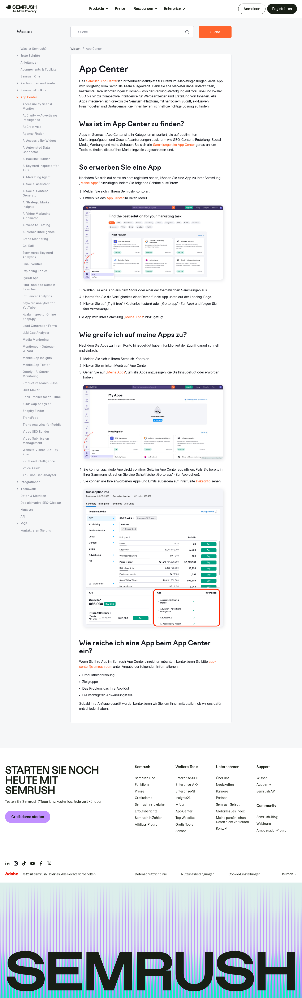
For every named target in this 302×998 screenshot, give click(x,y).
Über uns (222, 778)
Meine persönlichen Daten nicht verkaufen (233, 820)
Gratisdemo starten (27, 817)
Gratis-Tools (184, 824)
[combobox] (128, 32)
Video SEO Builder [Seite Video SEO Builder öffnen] (36, 431)
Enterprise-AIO (187, 784)
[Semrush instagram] (16, 863)
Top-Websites (185, 818)
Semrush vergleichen (151, 804)
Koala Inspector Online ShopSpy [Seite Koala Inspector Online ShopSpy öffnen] (39, 317)
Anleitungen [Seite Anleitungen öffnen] (29, 62)
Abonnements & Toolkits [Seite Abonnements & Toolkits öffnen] (38, 69)
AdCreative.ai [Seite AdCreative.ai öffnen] (32, 126)
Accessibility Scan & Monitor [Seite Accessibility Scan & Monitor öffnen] (37, 106)
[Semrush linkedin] (7, 863)
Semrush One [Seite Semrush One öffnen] (30, 76)
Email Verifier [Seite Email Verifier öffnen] (32, 264)
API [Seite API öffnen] (23, 516)
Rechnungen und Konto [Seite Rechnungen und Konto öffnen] (38, 83)
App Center (115, 198)
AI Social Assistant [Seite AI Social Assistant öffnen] (36, 184)
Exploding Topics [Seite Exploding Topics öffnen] (35, 271)
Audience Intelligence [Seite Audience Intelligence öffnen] (39, 232)
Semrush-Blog (266, 817)
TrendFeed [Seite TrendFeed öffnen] (30, 417)
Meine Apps (89, 183)
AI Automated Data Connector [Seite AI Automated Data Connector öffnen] (36, 150)
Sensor (181, 831)
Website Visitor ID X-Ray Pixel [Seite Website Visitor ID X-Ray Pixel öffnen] (40, 452)
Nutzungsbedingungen (197, 874)
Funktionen (143, 784)
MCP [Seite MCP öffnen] (24, 523)
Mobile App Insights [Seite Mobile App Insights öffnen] (37, 358)
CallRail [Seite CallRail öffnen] (28, 246)
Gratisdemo (143, 798)
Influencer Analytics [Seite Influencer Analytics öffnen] (37, 296)
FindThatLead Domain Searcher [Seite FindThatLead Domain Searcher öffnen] (39, 287)
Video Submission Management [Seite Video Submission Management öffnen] (36, 441)
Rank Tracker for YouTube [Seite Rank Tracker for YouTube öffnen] (42, 397)
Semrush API (266, 791)
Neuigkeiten (225, 784)
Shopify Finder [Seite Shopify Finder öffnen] (33, 411)
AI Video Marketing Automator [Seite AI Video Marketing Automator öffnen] (37, 216)
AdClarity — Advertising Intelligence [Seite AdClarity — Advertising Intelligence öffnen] (40, 118)
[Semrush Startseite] (20, 9)
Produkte (96, 8)
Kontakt (221, 828)
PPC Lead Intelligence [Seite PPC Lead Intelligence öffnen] (39, 461)
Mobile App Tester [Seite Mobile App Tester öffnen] (36, 365)
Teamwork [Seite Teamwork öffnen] (28, 489)
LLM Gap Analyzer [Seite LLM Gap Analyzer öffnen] (36, 332)
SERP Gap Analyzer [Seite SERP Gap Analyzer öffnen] (37, 404)
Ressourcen (143, 8)
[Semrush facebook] (41, 863)
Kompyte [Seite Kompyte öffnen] (27, 509)
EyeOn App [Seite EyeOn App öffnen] (31, 278)
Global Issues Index (230, 811)
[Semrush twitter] (49, 863)
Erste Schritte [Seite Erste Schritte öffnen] (30, 55)
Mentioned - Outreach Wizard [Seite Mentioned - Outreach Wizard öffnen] (39, 349)
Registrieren (282, 9)
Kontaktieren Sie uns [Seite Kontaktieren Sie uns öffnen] (36, 530)
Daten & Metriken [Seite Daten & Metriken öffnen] (33, 496)
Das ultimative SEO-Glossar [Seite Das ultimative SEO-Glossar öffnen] (41, 502)
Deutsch (287, 874)
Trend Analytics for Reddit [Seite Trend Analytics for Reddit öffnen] (42, 424)
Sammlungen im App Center (174, 145)
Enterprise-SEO (187, 778)
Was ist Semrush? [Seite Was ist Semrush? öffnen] (34, 48)
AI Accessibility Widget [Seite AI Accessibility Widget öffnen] (39, 140)
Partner (221, 798)
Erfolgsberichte (146, 811)
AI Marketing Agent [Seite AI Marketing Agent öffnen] (37, 177)
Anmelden (251, 9)
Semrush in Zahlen (149, 818)
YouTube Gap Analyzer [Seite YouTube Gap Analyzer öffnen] (39, 475)
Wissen (24, 31)
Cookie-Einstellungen (244, 874)
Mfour (180, 804)
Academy (263, 784)
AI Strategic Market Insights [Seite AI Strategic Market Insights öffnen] (37, 204)
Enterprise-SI (185, 791)
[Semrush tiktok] (24, 863)
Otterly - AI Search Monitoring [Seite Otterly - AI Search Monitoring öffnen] (36, 374)
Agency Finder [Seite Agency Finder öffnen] (33, 133)
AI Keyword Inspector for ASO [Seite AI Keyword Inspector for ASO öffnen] (41, 168)
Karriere (222, 791)
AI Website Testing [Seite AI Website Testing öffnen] (36, 225)
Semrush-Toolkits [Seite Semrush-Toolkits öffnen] (33, 90)
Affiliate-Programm (149, 824)
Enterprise (172, 8)
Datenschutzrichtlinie (151, 874)
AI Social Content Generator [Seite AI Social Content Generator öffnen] (35, 193)
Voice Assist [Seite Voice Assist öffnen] (31, 468)
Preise (120, 8)
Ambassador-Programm (274, 830)
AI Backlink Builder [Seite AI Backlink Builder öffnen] (36, 159)
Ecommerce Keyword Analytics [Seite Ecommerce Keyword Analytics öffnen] (38, 255)
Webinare (263, 823)
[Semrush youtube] (32, 863)
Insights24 (183, 798)
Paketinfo (203, 481)
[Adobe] (11, 873)
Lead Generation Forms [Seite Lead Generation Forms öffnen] (40, 325)
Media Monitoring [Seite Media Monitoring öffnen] (36, 339)
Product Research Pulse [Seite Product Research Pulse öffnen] (40, 383)
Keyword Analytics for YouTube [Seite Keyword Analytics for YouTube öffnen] (39, 305)
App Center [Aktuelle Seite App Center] (29, 97)
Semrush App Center (101, 81)
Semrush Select (228, 804)
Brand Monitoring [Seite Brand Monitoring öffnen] (35, 239)
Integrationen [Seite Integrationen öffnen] (30, 482)
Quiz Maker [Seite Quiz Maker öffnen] (31, 390)
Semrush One (145, 778)
